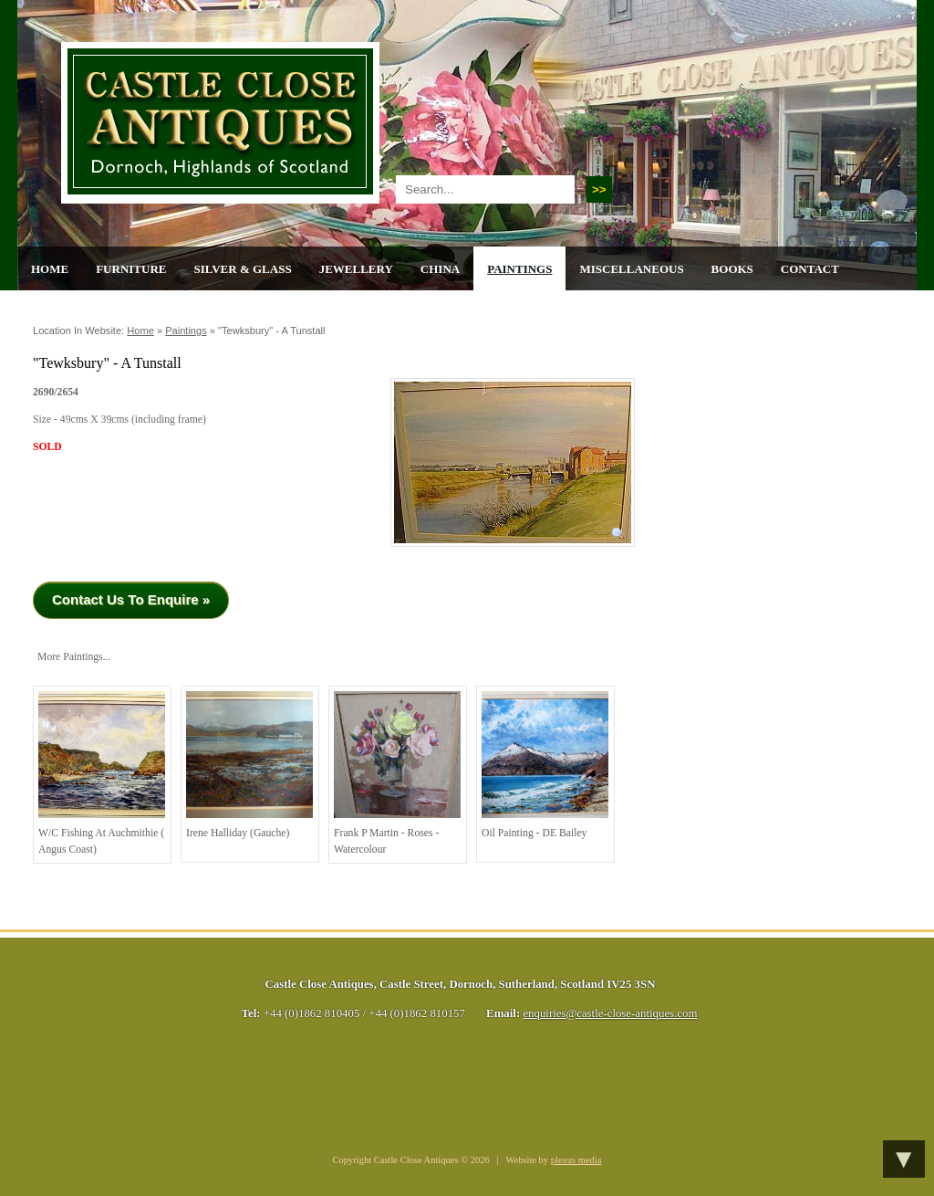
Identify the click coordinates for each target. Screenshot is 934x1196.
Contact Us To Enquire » (131, 599)
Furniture (131, 269)
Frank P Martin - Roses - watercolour (397, 773)
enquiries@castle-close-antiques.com (610, 1013)
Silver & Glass (242, 269)
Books (732, 269)
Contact (810, 269)
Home (49, 269)
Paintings (519, 269)
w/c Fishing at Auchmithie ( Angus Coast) (101, 773)
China (440, 269)
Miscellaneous (631, 269)
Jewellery (356, 269)
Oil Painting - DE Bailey (545, 765)
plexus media (576, 1160)
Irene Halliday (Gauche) (249, 765)
